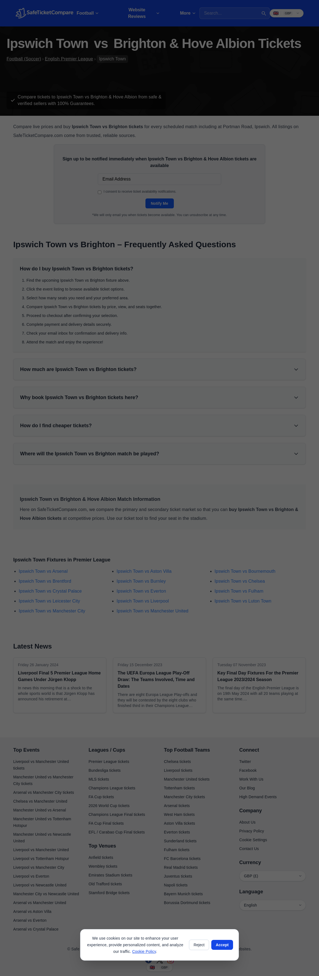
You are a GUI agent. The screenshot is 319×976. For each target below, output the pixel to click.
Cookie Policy (144, 951)
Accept (222, 945)
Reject (199, 945)
